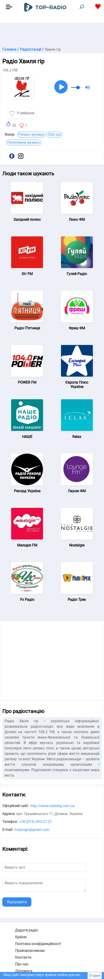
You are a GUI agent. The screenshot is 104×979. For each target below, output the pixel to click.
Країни (20, 937)
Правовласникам (30, 950)
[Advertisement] (52, 34)
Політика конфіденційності (38, 944)
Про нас (21, 964)
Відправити (17, 902)
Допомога (23, 971)
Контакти (23, 957)
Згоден (95, 975)
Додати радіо (26, 930)
